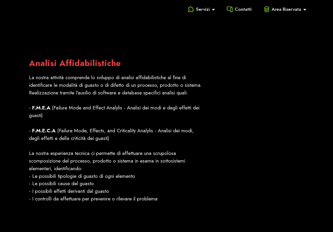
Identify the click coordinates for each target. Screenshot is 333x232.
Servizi (199, 9)
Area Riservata (282, 9)
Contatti (239, 9)
